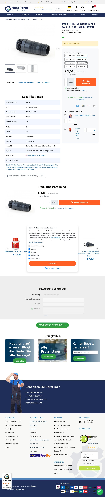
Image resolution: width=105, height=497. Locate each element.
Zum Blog (19, 361)
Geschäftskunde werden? (38, 421)
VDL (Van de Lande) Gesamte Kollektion (20, 169)
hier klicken (48, 356)
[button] (69, 9)
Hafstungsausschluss (12, 486)
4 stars (54, 294)
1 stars (45, 294)
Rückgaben (33, 432)
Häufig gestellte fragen (37, 447)
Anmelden (79, 358)
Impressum (33, 451)
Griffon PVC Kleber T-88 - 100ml (77, 133)
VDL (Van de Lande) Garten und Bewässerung (41, 167)
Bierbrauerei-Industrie (62, 429)
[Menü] (10, 474)
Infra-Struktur (59, 432)
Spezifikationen (43, 82)
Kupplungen (26, 15)
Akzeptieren (52, 263)
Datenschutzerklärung (28, 486)
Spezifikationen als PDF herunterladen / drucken (25, 176)
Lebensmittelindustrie (62, 425)
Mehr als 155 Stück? (80, 98)
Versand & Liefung (36, 436)
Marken (83, 15)
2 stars (48, 294)
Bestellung (33, 425)
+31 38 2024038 (10, 440)
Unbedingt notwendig (37, 246)
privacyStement (55, 237)
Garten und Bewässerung (59, 15)
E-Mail (37, 304)
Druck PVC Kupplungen (14, 165)
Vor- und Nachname (32, 299)
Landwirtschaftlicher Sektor (64, 436)
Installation (40, 15)
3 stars (51, 294)
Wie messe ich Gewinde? (63, 466)
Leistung (33, 249)
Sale (75, 15)
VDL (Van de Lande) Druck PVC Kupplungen (38, 165)
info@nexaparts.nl (38, 399)
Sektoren (95, 15)
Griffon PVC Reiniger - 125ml (85, 115)
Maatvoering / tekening (35, 155)
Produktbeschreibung (26, 82)
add (45, 316)
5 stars (57, 294)
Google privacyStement (36, 242)
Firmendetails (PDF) (12, 443)
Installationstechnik (61, 454)
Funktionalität (35, 255)
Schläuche (11, 15)
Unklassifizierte (35, 258)
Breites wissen (59, 421)
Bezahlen (33, 429)
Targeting (34, 252)
